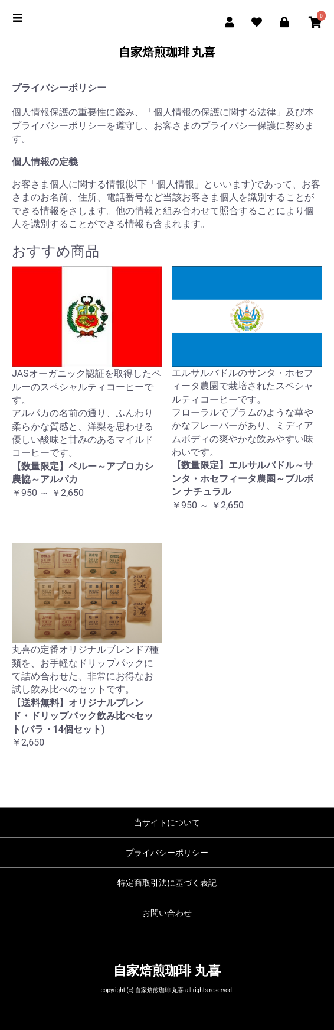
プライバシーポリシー (167, 852)
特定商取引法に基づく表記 (167, 883)
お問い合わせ (167, 913)
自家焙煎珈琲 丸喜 (167, 52)
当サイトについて (167, 822)
